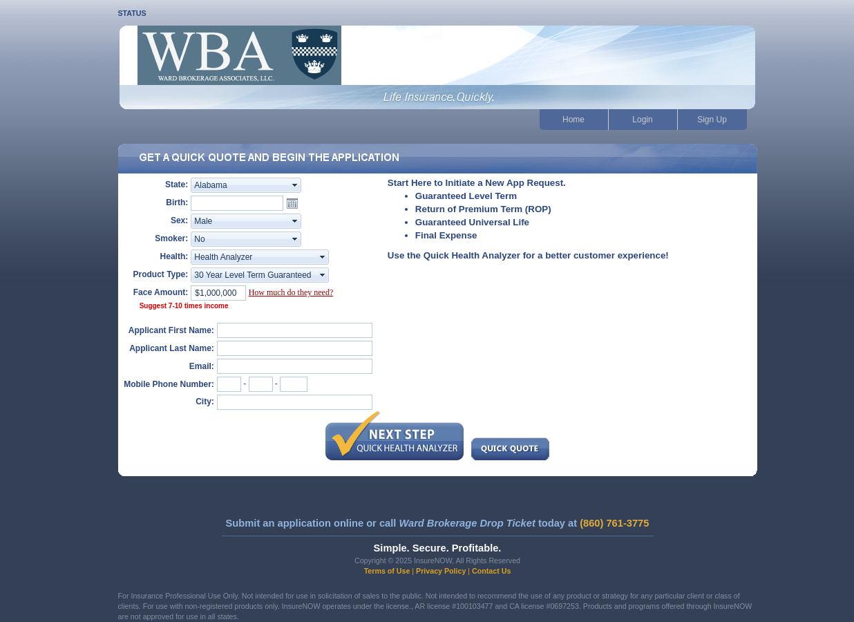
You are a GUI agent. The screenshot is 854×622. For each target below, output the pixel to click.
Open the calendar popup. (292, 203)
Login (642, 119)
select (295, 185)
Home (573, 119)
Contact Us (491, 571)
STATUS (132, 13)
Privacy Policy (441, 571)
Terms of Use (387, 571)
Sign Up (712, 119)
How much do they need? (291, 292)
